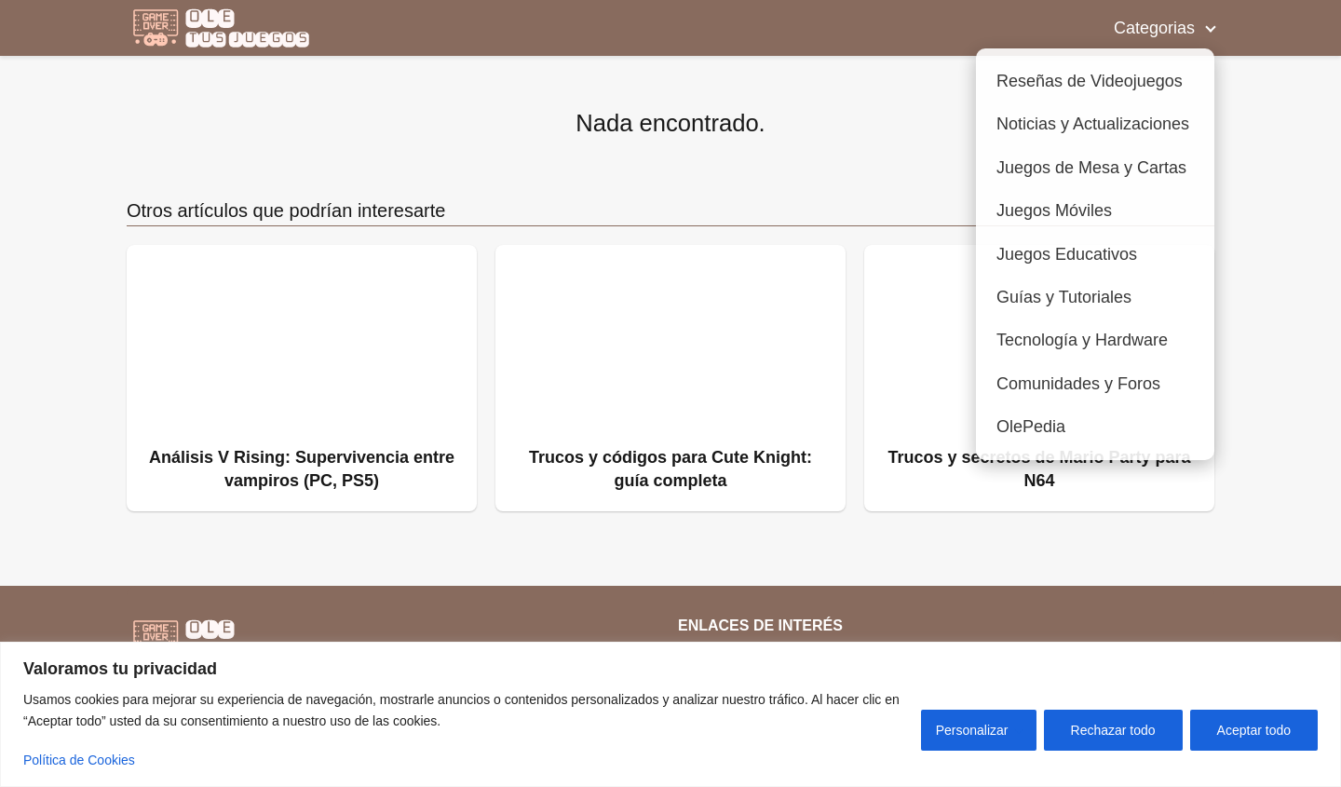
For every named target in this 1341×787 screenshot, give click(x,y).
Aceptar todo (1254, 730)
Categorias (1154, 28)
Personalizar (972, 730)
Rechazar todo (1113, 730)
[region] (670, 714)
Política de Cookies (79, 760)
